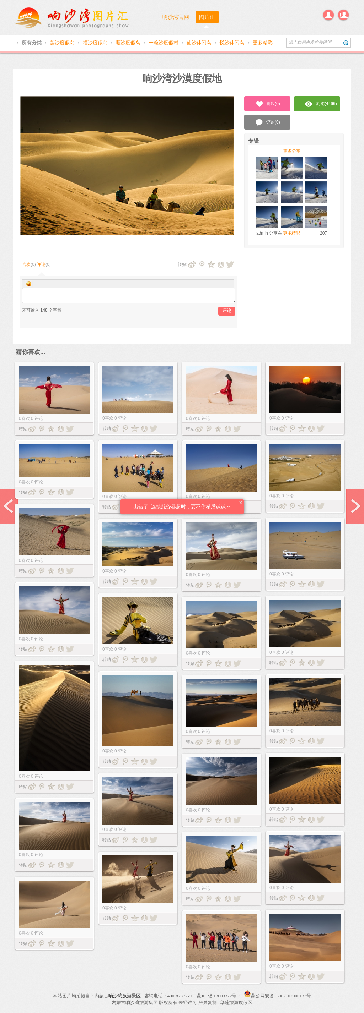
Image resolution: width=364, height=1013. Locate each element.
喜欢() (267, 104)
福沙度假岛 (96, 42)
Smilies (28, 284)
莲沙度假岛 (63, 42)
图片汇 (207, 17)
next (355, 506)
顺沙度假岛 (129, 42)
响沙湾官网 (175, 17)
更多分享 (291, 151)
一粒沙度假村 (164, 42)
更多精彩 (263, 42)
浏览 (321, 104)
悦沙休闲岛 (233, 42)
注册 (343, 15)
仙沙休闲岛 (200, 42)
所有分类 (32, 42)
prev (9, 506)
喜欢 (26, 264)
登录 (328, 15)
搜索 (346, 43)
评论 (41, 264)
